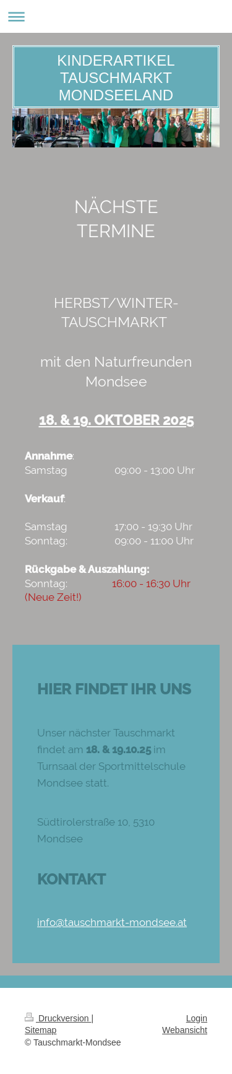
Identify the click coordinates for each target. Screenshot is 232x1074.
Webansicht (184, 1030)
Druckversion (58, 1018)
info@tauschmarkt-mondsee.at (112, 922)
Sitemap (40, 1030)
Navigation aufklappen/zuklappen (116, 16)
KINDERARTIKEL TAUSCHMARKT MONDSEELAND (115, 77)
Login (196, 1018)
